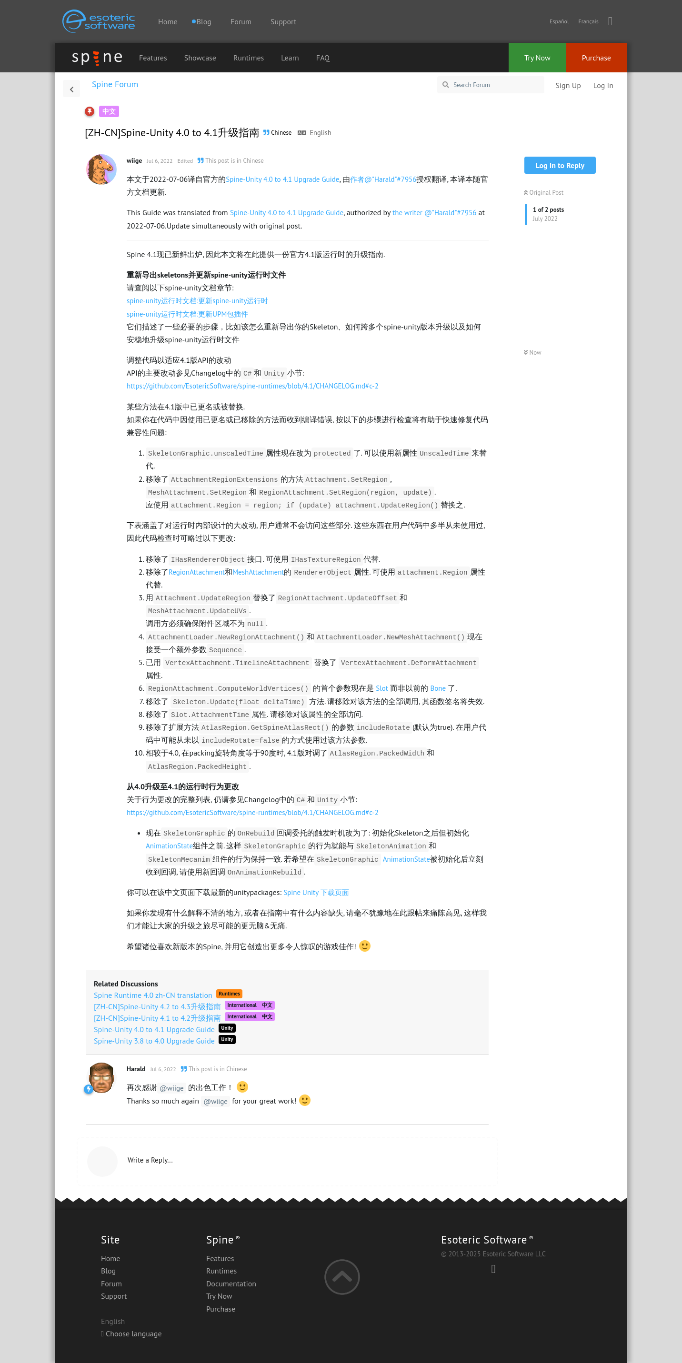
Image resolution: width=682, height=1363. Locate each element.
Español (559, 21)
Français (588, 21)
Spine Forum (115, 84)
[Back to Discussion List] (71, 88)
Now (533, 352)
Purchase (596, 57)
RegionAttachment (197, 572)
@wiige (172, 1088)
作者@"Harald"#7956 (383, 179)
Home (167, 21)
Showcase (200, 57)
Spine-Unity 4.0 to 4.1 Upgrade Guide (282, 179)
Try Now (537, 57)
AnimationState (169, 845)
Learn (290, 57)
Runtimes (248, 57)
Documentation (231, 1283)
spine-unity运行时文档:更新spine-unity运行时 (197, 300)
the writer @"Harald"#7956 (434, 212)
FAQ (323, 57)
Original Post (543, 193)
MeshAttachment (258, 572)
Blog (108, 1270)
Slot (382, 688)
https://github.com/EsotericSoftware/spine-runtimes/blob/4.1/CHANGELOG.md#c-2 (253, 385)
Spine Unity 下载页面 (316, 892)
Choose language (131, 1333)
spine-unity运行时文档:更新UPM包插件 (187, 313)
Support (283, 21)
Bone (438, 688)
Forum (241, 21)
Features (153, 57)
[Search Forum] (490, 84)
